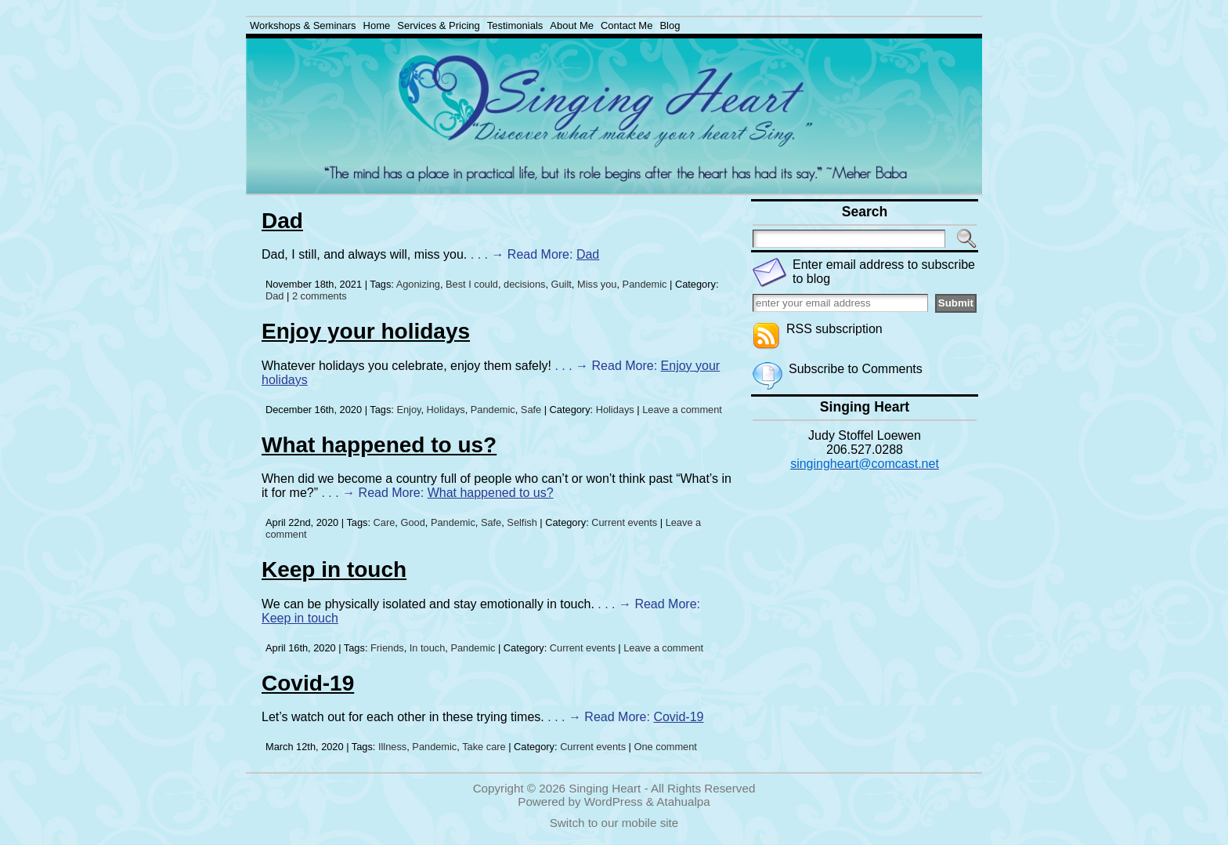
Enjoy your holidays (366, 331)
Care (384, 522)
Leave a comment (682, 409)
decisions (524, 284)
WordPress (613, 801)
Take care (483, 747)
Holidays (446, 409)
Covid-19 (308, 683)
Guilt (561, 284)
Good (412, 522)
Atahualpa (683, 801)
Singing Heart (605, 788)
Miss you (597, 284)
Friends (387, 648)
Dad (282, 221)
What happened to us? (379, 445)
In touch (428, 648)
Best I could (472, 284)
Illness (392, 747)
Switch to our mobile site (614, 822)
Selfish (521, 522)
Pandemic (645, 284)
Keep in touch (334, 569)
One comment (665, 747)
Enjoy (408, 409)
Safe (531, 409)
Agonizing (418, 284)
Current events (624, 522)
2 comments (319, 296)
